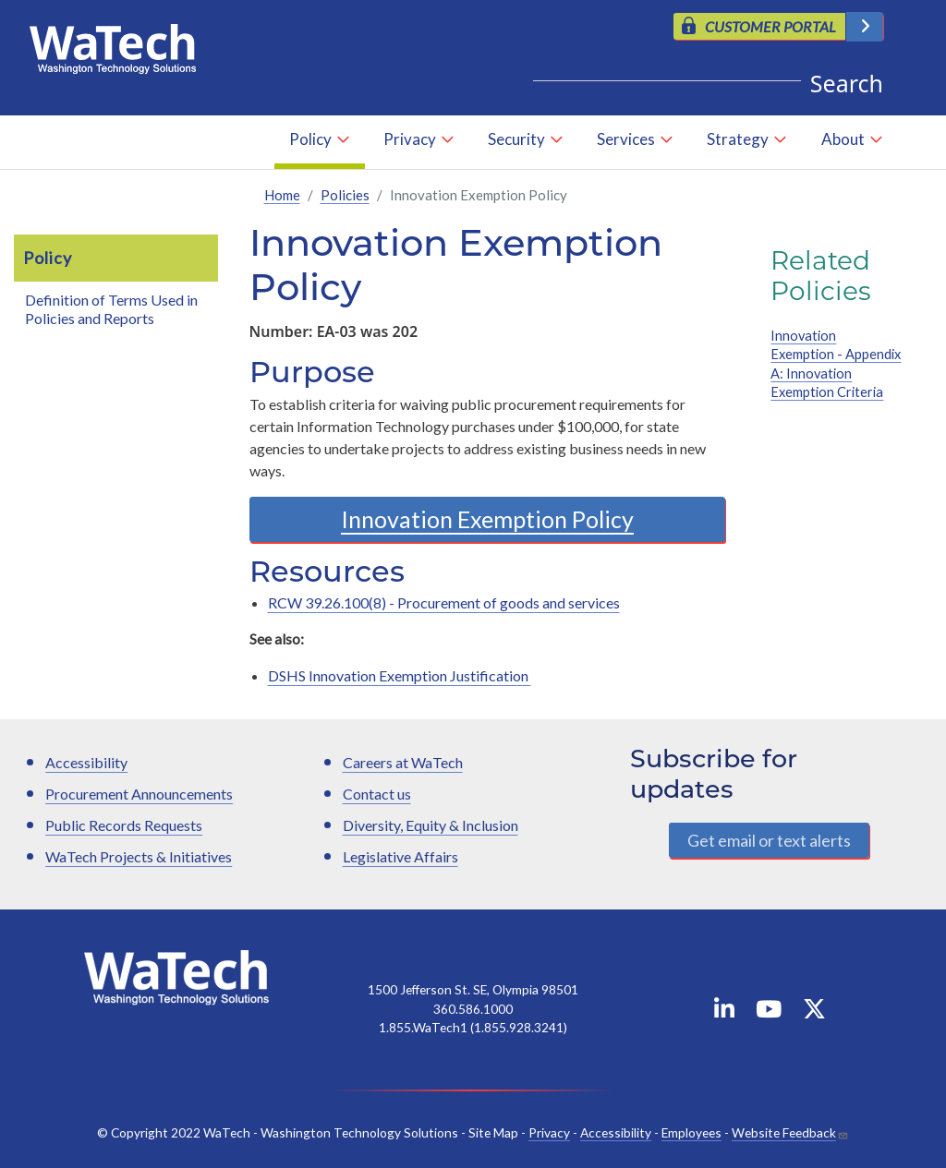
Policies (345, 195)
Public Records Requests (123, 825)
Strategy (738, 139)
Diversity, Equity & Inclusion (430, 825)
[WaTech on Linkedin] (724, 1012)
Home (282, 195)
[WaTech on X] (814, 1012)
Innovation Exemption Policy (487, 519)
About (843, 139)
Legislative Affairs (400, 856)
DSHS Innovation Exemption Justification (399, 675)
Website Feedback (784, 1132)
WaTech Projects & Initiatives (138, 856)
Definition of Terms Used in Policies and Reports (111, 309)
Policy (310, 139)
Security (516, 139)
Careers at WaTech (403, 762)
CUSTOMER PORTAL (770, 26)
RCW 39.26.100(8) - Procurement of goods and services (444, 602)
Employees (691, 1132)
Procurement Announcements (139, 793)
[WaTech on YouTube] (768, 1012)
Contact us (377, 793)
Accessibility (86, 762)
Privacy (409, 139)
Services (626, 139)
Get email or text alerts (769, 840)
